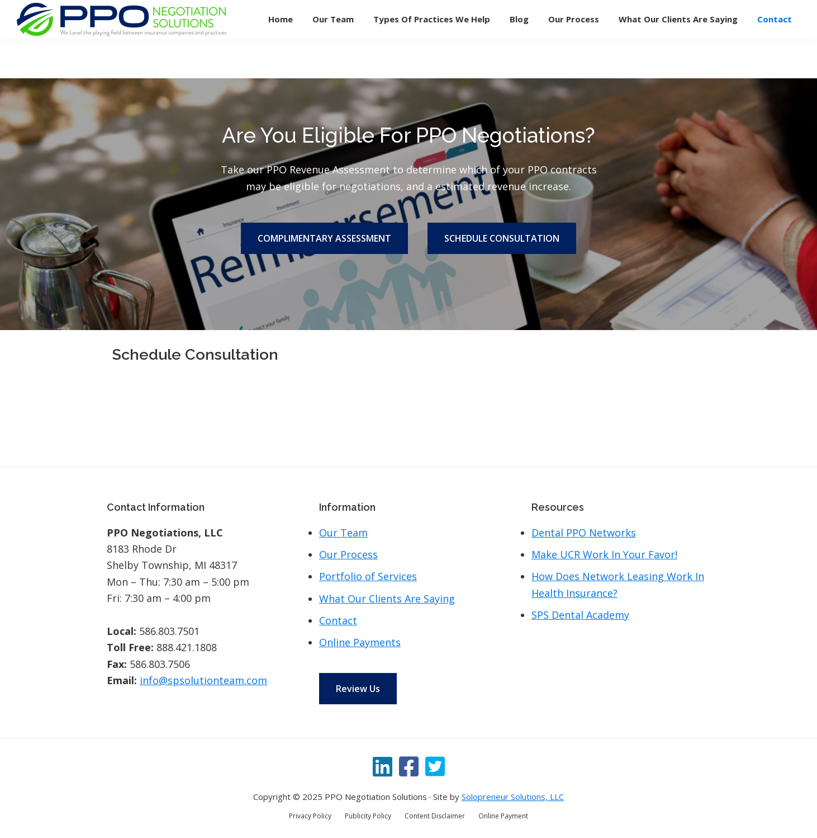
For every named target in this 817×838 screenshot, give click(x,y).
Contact (338, 620)
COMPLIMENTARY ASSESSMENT (324, 238)
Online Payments (360, 642)
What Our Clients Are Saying (387, 598)
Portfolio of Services (368, 576)
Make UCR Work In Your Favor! (604, 554)
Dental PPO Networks (583, 532)
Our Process (348, 554)
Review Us (358, 688)
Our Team (343, 532)
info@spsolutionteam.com (203, 680)
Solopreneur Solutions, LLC (513, 796)
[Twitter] (435, 766)
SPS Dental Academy (580, 615)
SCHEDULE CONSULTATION (501, 238)
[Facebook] (409, 766)
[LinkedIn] (382, 766)
